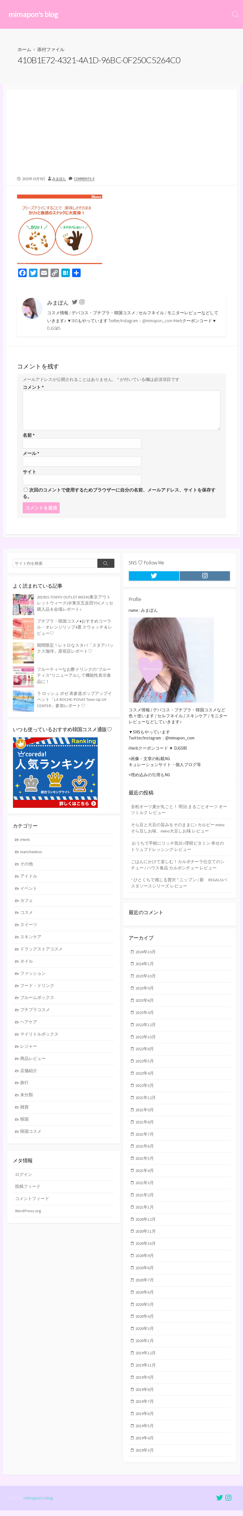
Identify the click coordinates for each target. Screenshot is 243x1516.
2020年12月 (146, 1229)
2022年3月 (145, 1093)
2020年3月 (145, 1340)
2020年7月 (145, 1290)
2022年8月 (145, 1056)
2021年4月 (145, 1179)
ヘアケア (28, 1027)
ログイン (23, 1176)
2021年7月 (145, 1142)
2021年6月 (145, 1154)
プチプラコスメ (35, 1014)
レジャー (28, 1051)
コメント (33, 387)
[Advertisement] (121, 130)
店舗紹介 (28, 1076)
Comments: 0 (85, 178)
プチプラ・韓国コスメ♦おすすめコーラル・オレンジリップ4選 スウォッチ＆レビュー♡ (74, 627)
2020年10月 (146, 1253)
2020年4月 (145, 1327)
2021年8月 (145, 1130)
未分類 (26, 1101)
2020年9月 (145, 1266)
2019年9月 (145, 1389)
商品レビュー (33, 1063)
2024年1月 (145, 969)
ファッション (33, 977)
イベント (28, 891)
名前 (29, 435)
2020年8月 (145, 1278)
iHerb (25, 841)
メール (31, 454)
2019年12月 (146, 1364)
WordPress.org (28, 1213)
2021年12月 (146, 1105)
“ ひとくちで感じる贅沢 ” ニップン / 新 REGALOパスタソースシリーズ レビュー (179, 889)
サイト (29, 472)
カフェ (26, 903)
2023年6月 (145, 1006)
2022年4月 (145, 1080)
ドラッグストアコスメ (41, 952)
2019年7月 (145, 1414)
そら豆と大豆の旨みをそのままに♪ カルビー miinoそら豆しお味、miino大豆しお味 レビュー (178, 833)
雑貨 (24, 1113)
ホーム (24, 49)
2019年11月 (146, 1377)
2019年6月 (145, 1426)
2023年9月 (145, 994)
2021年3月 (145, 1191)
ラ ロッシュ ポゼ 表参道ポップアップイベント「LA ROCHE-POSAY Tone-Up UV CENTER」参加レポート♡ (74, 700)
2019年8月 (145, 1402)
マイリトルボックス (39, 1039)
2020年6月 (145, 1303)
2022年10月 (146, 1043)
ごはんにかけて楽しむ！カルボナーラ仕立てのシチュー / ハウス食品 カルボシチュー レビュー (178, 870)
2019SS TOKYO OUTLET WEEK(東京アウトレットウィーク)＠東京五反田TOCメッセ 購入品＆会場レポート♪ (75, 603)
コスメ (26, 915)
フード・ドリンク (37, 989)
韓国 (24, 1125)
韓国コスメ (31, 1138)
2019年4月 (145, 1451)
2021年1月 (145, 1216)
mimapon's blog (38, 1503)
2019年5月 (145, 1439)
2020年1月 (145, 1352)
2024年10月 (146, 957)
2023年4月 (145, 1018)
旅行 (24, 1088)
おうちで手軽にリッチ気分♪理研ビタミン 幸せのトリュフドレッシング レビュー (177, 852)
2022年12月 (146, 1031)
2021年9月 (145, 1117)
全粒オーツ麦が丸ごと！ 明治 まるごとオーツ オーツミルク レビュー (179, 814)
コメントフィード (32, 1201)
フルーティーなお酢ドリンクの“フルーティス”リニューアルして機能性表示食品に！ (74, 676)
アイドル (28, 878)
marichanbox (31, 854)
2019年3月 (145, 1463)
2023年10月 (146, 981)
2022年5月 (145, 1068)
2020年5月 (145, 1315)
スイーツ (28, 928)
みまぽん (59, 178)
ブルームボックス (37, 1002)
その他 (26, 866)
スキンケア (31, 940)
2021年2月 (145, 1204)
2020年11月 (146, 1241)
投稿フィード (28, 1189)
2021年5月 (145, 1167)
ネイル (26, 965)
